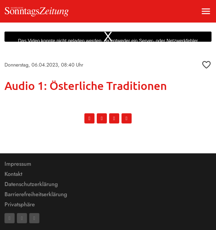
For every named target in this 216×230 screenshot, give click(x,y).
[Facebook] (9, 218)
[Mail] (22, 218)
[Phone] (34, 218)
